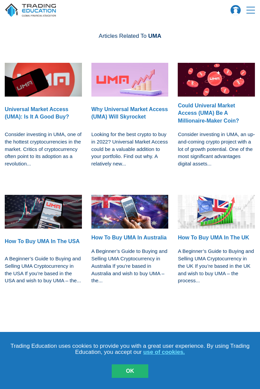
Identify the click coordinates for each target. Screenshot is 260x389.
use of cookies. (164, 352)
